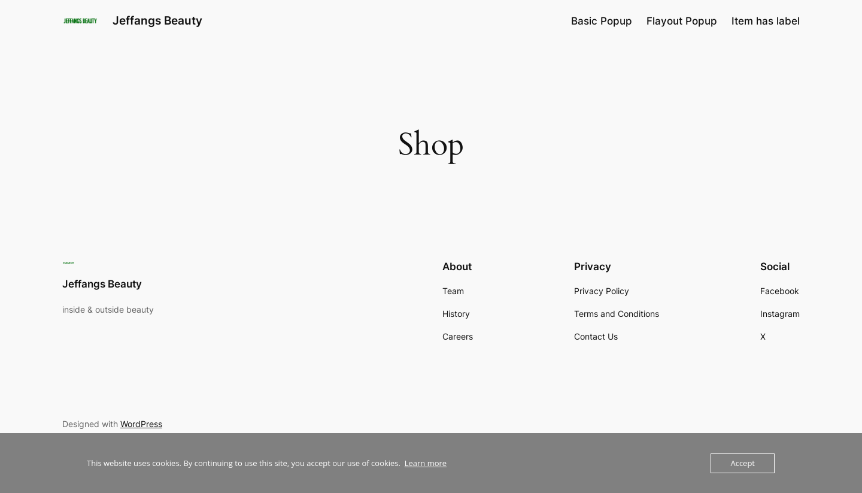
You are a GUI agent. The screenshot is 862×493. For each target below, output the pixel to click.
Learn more (426, 463)
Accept (742, 463)
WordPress (141, 424)
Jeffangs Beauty (157, 20)
